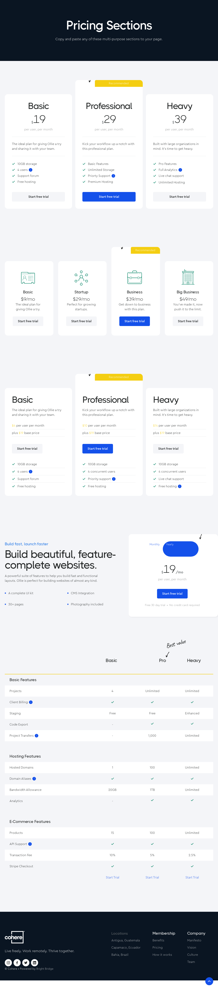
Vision (191, 947)
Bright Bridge (44, 968)
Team (191, 962)
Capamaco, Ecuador (126, 947)
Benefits (158, 940)
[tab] (154, 549)
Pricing (157, 947)
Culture (192, 954)
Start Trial (112, 877)
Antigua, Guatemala (125, 940)
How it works (162, 954)
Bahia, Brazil (119, 954)
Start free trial (38, 196)
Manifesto (194, 940)
